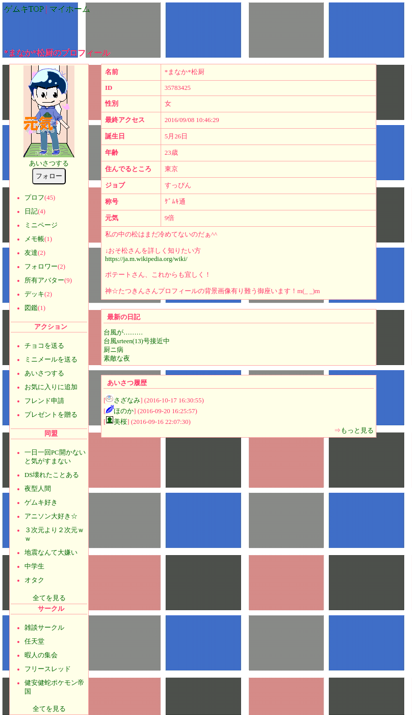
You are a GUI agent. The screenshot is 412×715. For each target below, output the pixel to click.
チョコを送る (44, 345)
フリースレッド (47, 669)
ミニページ (41, 225)
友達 (31, 252)
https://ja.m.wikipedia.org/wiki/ (146, 259)
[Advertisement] (206, 27)
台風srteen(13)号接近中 (137, 341)
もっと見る (357, 430)
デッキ (34, 294)
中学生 (34, 566)
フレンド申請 (44, 400)
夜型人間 (37, 488)
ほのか (124, 411)
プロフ (34, 197)
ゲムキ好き (41, 502)
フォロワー (41, 266)
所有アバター (44, 280)
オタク (34, 580)
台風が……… (123, 332)
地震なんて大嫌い (51, 552)
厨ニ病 (113, 349)
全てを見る (49, 598)
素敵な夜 (117, 358)
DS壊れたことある (51, 475)
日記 (31, 211)
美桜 (120, 421)
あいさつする (49, 163)
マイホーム (69, 9)
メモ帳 (34, 239)
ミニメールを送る (51, 359)
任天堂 (34, 641)
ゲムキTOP (23, 9)
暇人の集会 (41, 655)
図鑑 (31, 308)
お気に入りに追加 (51, 387)
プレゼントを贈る (51, 414)
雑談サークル (44, 627)
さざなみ (127, 400)
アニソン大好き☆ (51, 516)
